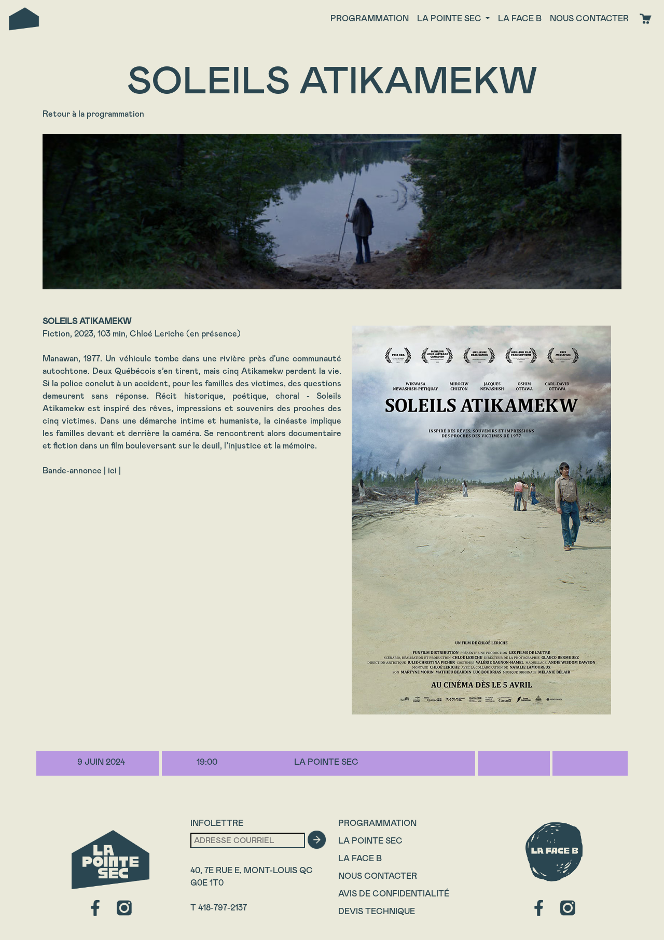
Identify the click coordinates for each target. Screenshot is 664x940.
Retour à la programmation (93, 113)
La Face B (360, 858)
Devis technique (376, 911)
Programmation (369, 18)
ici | (114, 470)
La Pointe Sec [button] (450, 18)
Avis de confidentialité (393, 893)
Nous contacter (589, 18)
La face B (520, 18)
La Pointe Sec (370, 840)
